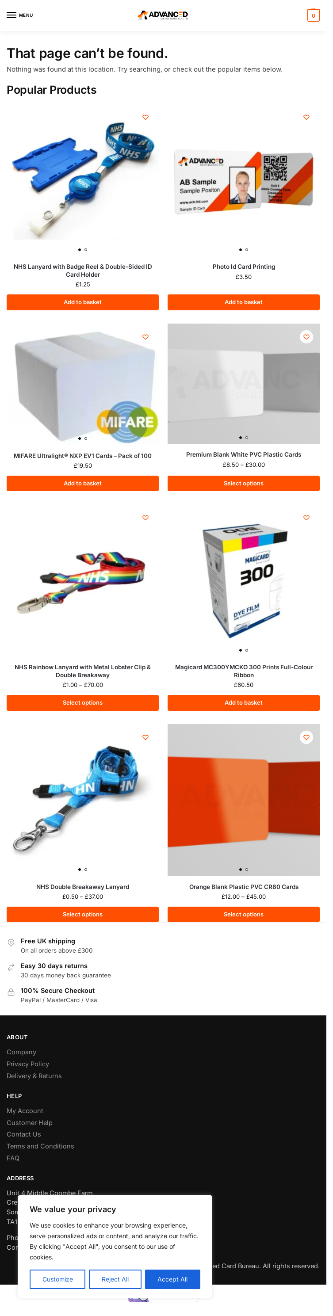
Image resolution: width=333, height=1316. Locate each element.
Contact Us (24, 1134)
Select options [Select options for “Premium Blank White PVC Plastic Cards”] (244, 483)
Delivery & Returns (34, 1076)
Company (21, 1052)
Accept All (172, 1279)
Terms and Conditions (40, 1146)
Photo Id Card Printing (244, 266)
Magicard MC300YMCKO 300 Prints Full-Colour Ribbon (244, 671)
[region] (115, 1246)
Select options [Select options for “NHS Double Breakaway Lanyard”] (83, 914)
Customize (57, 1279)
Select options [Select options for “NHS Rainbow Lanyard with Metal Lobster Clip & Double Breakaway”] (83, 702)
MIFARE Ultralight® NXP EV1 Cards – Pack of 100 (83, 455)
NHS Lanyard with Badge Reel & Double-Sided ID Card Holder (83, 270)
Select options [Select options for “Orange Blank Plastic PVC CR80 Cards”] (244, 914)
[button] (312, 15)
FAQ (13, 1158)
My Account (25, 1110)
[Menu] (20, 15)
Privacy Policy (28, 1064)
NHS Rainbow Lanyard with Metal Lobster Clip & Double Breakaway (83, 671)
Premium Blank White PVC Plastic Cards (243, 454)
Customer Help (30, 1122)
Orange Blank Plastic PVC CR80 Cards (244, 886)
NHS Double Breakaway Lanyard (82, 886)
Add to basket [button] (83, 301)
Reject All (115, 1279)
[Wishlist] (145, 117)
